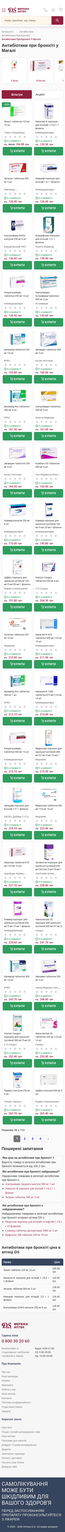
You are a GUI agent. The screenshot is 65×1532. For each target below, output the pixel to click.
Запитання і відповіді (13, 1453)
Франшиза (7, 1385)
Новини (6, 1380)
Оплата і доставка (12, 1458)
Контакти (7, 1398)
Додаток (6, 1449)
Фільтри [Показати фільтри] (17, 94)
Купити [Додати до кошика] (17, 151)
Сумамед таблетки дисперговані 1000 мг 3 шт (31, 1230)
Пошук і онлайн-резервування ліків (21, 1432)
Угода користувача (12, 1407)
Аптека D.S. (8, 31)
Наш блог (7, 1427)
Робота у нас (9, 1389)
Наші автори (8, 1393)
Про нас (6, 1372)
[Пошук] (57, 20)
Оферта (6, 1411)
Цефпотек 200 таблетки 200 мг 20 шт (26, 1234)
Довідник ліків (9, 1466)
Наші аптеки (8, 1436)
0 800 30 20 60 (15, 1341)
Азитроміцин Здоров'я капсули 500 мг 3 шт (30, 1184)
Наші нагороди (10, 1376)
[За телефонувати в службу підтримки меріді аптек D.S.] (46, 11)
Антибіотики (27, 31)
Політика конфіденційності (16, 1402)
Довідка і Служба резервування (19, 1445)
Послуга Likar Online (13, 1462)
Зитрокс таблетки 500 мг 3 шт (22, 1197)
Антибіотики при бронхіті (16, 35)
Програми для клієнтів (14, 1440)
